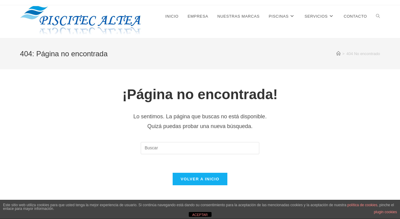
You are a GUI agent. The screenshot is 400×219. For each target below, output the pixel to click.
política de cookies (362, 205)
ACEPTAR (200, 215)
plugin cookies (385, 212)
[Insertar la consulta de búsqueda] (200, 148)
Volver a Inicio (200, 179)
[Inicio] (338, 53)
